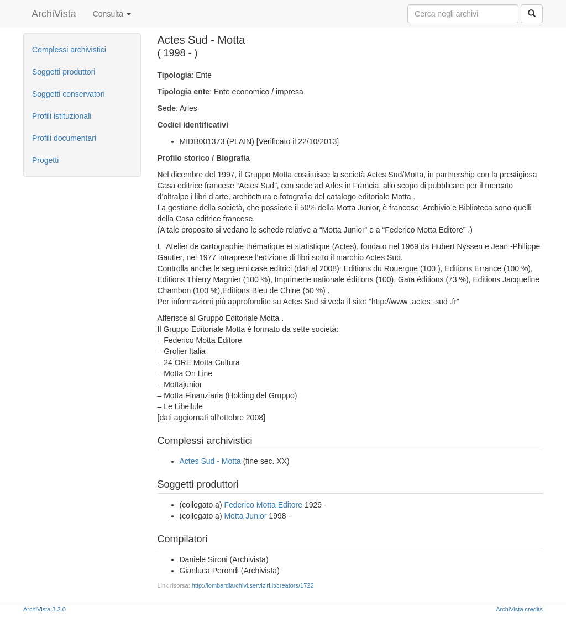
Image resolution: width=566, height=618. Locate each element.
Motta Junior (245, 515)
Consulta (112, 13)
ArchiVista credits (519, 609)
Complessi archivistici (69, 49)
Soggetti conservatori (68, 93)
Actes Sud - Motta (210, 461)
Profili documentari (64, 138)
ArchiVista (54, 13)
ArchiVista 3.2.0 (44, 609)
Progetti (45, 160)
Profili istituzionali (61, 116)
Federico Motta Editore (263, 504)
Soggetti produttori (63, 71)
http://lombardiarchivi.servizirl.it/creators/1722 (253, 585)
